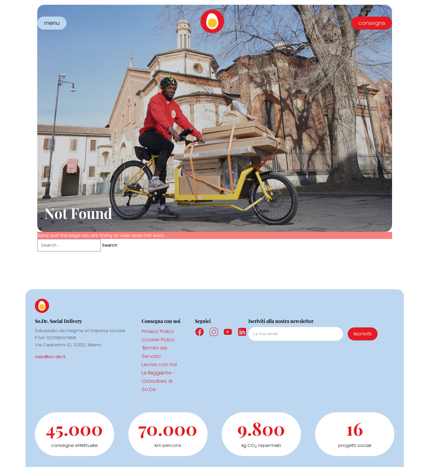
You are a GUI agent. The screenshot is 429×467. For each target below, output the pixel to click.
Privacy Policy (158, 331)
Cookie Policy (158, 339)
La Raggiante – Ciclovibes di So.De (158, 381)
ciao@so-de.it (50, 356)
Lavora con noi (159, 364)
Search (109, 245)
